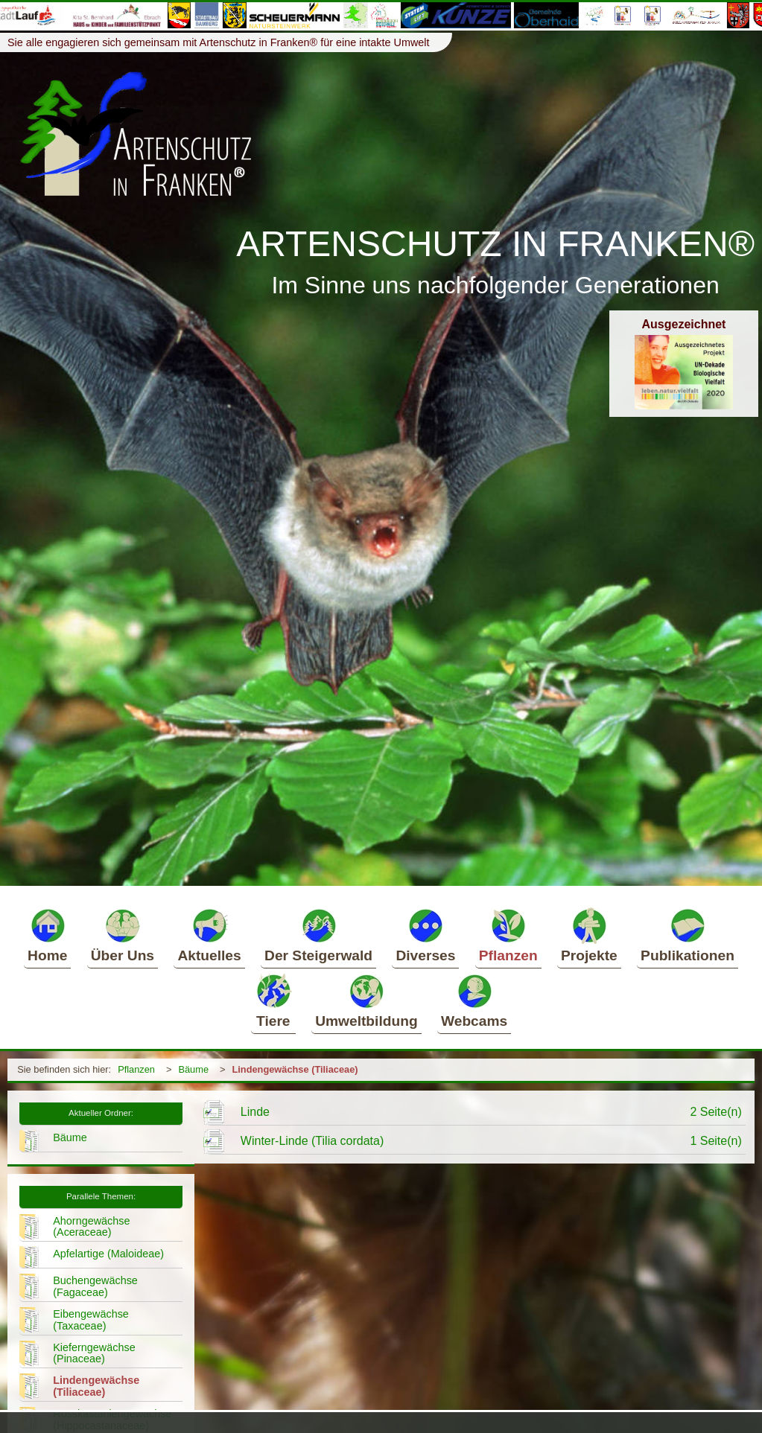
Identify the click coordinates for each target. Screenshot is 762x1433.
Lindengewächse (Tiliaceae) (295, 1069)
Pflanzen (508, 935)
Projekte (589, 935)
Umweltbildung (366, 1000)
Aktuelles (209, 935)
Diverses (425, 935)
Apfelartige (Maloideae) (108, 1254)
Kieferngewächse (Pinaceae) (94, 1353)
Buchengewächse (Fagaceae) (95, 1286)
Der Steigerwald (318, 935)
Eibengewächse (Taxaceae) (91, 1320)
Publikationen (687, 935)
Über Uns (122, 935)
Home (47, 935)
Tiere (273, 1000)
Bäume (193, 1069)
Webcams (474, 1000)
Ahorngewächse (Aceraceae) (91, 1227)
